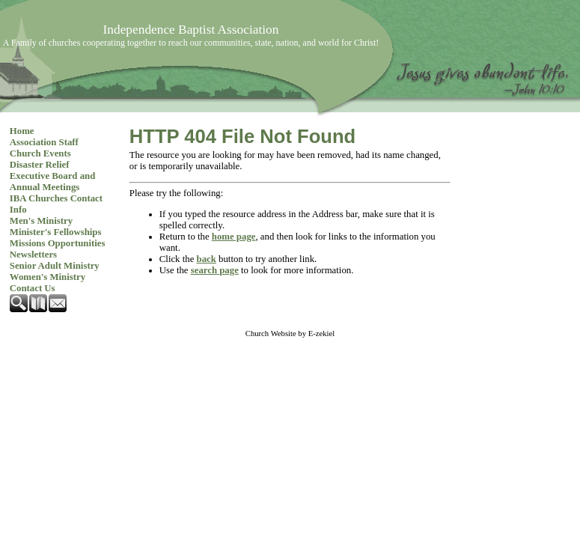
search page (215, 270)
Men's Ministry (41, 221)
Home (22, 131)
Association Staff (44, 142)
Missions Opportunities (58, 243)
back (206, 259)
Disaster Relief (40, 164)
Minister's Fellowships (56, 232)
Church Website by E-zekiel (290, 333)
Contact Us (32, 288)
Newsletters (33, 254)
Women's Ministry (47, 277)
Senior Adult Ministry (55, 266)
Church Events (40, 153)
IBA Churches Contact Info (56, 204)
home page (234, 236)
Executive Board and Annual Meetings (52, 181)
